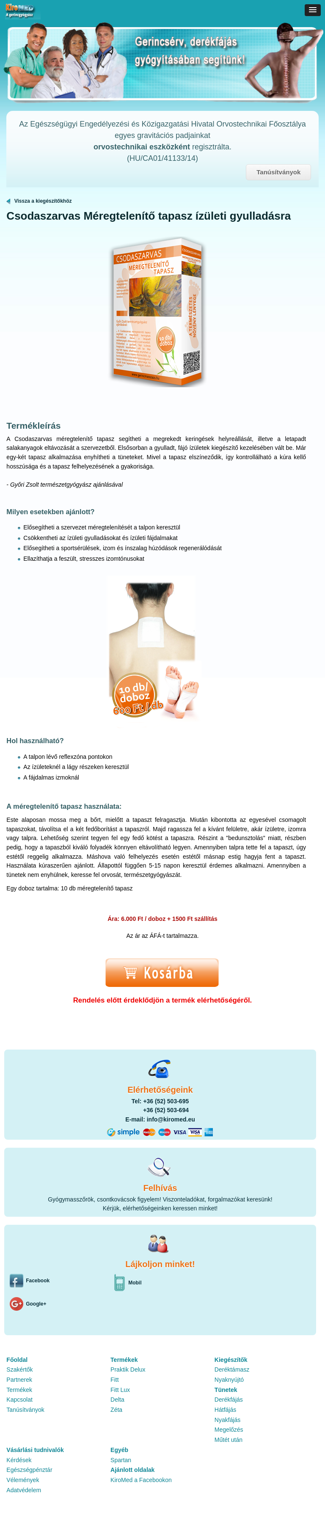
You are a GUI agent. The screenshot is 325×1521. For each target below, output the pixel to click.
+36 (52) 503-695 (166, 1101)
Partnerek (19, 1379)
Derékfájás (229, 1399)
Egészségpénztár (29, 1469)
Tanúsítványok (278, 172)
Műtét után (228, 1439)
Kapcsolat (19, 1399)
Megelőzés (229, 1429)
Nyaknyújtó (229, 1379)
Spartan (120, 1460)
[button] (313, 10)
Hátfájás (225, 1409)
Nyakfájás (227, 1419)
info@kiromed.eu (171, 1119)
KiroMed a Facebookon (141, 1480)
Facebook (38, 1281)
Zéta (116, 1409)
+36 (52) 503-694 (166, 1110)
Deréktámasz (232, 1369)
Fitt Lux (120, 1389)
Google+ (36, 1304)
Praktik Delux (127, 1369)
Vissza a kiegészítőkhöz (39, 201)
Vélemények (22, 1480)
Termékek (19, 1389)
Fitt (114, 1379)
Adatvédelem (23, 1490)
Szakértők (19, 1369)
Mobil (134, 1283)
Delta (117, 1399)
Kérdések (18, 1460)
